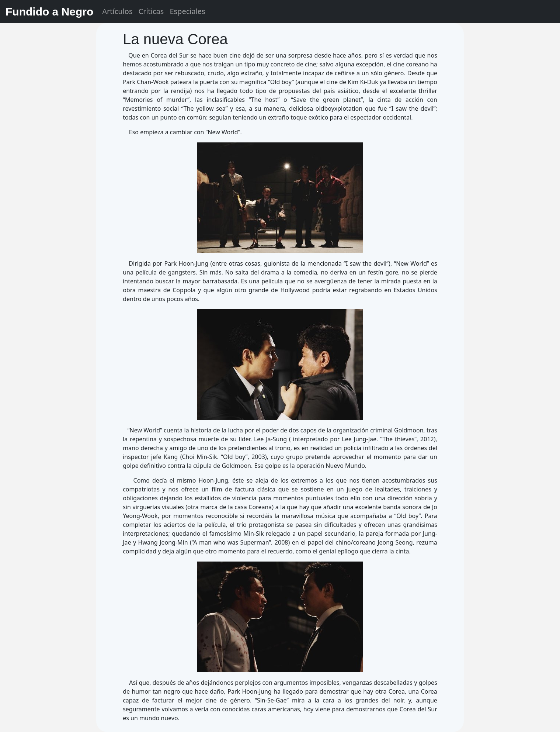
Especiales (187, 11)
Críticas (151, 11)
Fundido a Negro (49, 12)
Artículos (117, 11)
